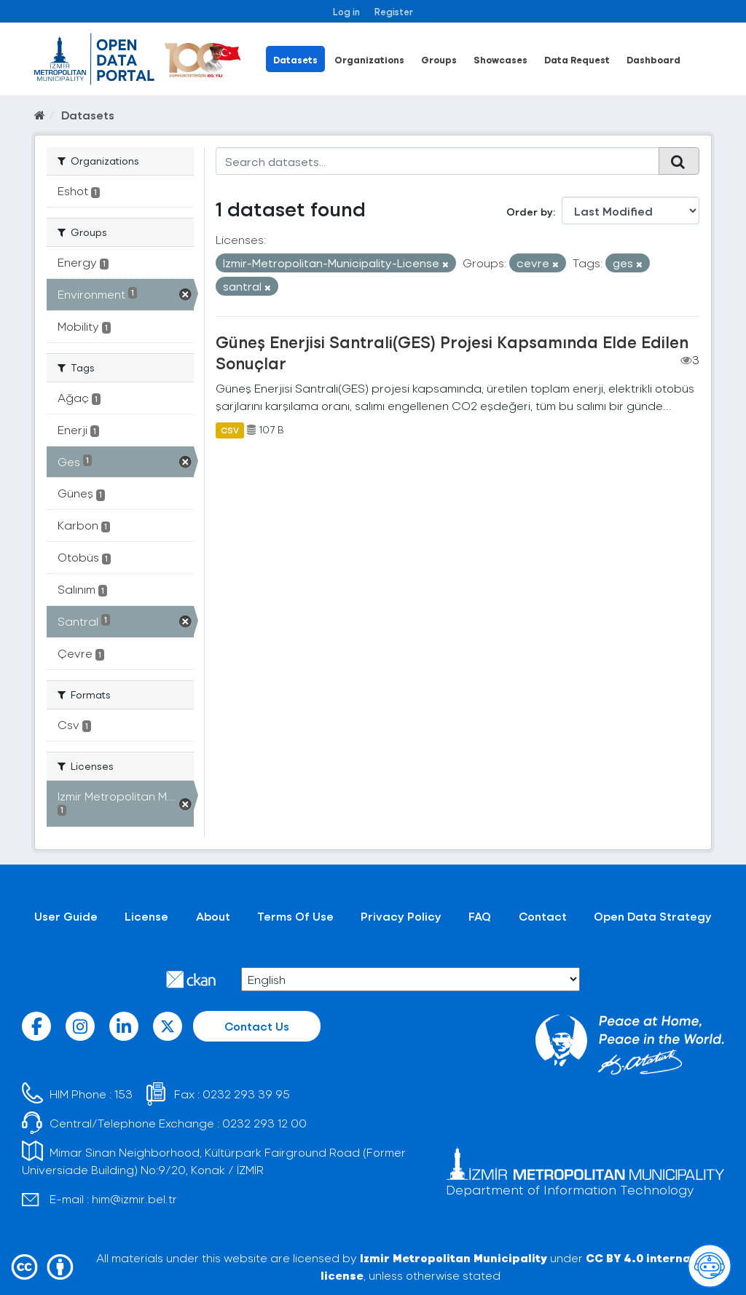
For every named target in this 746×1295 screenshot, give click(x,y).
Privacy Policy (401, 916)
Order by (529, 212)
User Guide (66, 916)
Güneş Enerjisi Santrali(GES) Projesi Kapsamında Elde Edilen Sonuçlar (452, 352)
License (146, 916)
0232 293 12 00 (264, 1122)
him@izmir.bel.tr (134, 1198)
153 (123, 1093)
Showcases (500, 59)
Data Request (577, 59)
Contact (543, 916)
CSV (230, 430)
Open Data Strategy (653, 916)
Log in (346, 11)
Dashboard (653, 59)
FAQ (479, 916)
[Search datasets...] (438, 161)
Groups (439, 59)
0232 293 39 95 (246, 1093)
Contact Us (256, 1026)
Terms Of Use (295, 916)
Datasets (295, 59)
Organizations (369, 59)
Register (393, 11)
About (213, 916)
